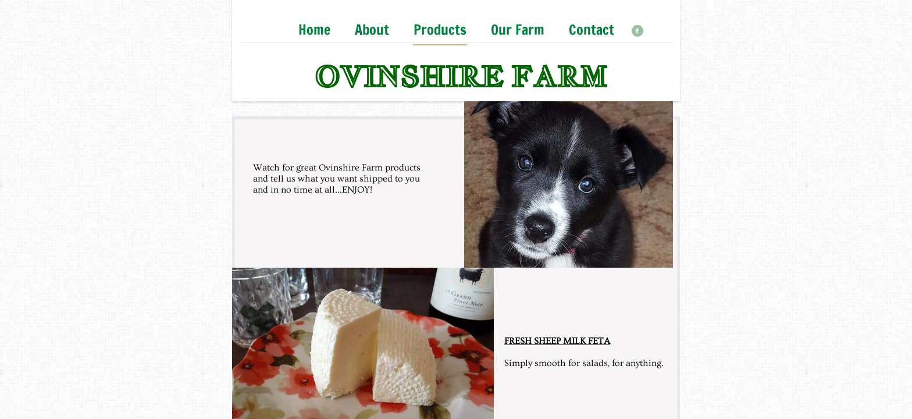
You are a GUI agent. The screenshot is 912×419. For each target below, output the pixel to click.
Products (440, 31)
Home (314, 31)
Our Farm (517, 31)
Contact (591, 31)
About (372, 31)
